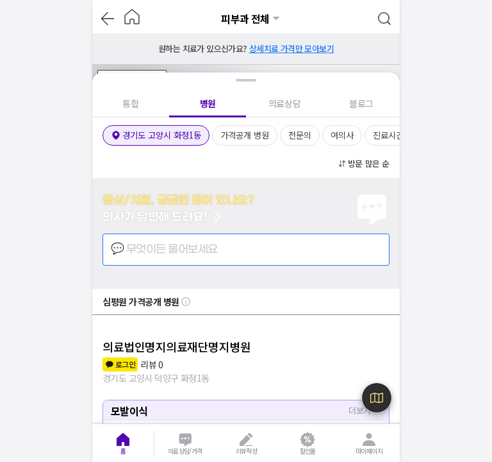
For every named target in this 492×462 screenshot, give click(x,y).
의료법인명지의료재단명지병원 (176, 346)
